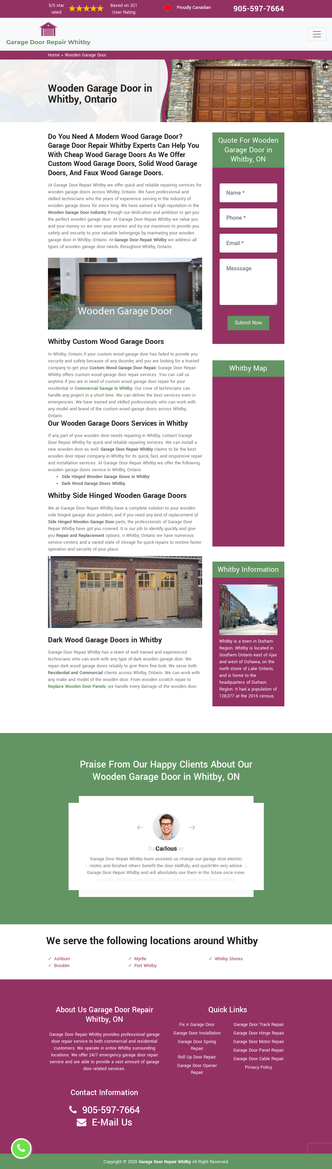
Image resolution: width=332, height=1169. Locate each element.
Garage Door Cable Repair (258, 1059)
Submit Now (248, 322)
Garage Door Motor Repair (258, 1042)
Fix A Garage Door (196, 1025)
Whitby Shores (229, 959)
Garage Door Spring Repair (197, 1045)
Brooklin (62, 966)
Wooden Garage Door (85, 55)
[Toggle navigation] (317, 34)
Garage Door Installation (197, 1033)
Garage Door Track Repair (259, 1025)
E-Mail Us (112, 1122)
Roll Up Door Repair (197, 1057)
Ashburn (62, 959)
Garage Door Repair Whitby (165, 1162)
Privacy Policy (258, 1067)
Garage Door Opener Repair (197, 1069)
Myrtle (140, 959)
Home (54, 55)
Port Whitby (145, 966)
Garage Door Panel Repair (258, 1050)
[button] (145, 827)
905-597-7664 (258, 8)
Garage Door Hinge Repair (258, 1033)
